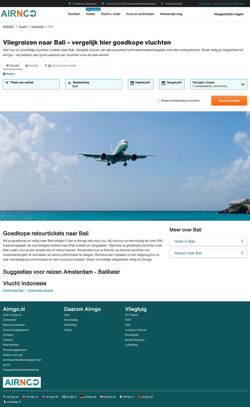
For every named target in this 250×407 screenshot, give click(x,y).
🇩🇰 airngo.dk (50, 396)
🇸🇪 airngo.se (11, 396)
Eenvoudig (70, 319)
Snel (67, 314)
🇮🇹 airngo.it (126, 396)
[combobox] (33, 86)
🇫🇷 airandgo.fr (12, 401)
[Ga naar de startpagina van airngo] (18, 13)
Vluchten (74, 13)
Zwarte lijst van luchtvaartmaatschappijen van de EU (22, 359)
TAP (127, 324)
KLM (128, 319)
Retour (9, 73)
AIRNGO (8, 26)
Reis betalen (11, 344)
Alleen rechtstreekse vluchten (179, 100)
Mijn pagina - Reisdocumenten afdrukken (221, 3)
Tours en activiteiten (140, 13)
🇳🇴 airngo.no (30, 396)
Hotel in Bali (185, 241)
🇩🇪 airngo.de (88, 396)
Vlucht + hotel (110, 13)
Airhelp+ (8, 334)
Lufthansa (131, 344)
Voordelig (70, 324)
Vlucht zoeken (229, 100)
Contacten (9, 319)
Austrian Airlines (135, 329)
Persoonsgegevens (15, 349)
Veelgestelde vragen (229, 14)
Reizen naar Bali (188, 253)
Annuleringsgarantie (16, 329)
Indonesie (37, 26)
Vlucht (23, 26)
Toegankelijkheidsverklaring (21, 369)
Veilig (67, 329)
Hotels (90, 13)
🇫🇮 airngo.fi (69, 396)
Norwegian (132, 334)
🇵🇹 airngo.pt (145, 396)
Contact (8, 339)
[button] (12, 66)
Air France (131, 314)
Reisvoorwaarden (14, 324)
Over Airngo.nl (12, 314)
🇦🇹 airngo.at (107, 396)
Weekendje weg (171, 13)
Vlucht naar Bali (13, 290)
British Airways (135, 339)
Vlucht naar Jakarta (40, 290)
